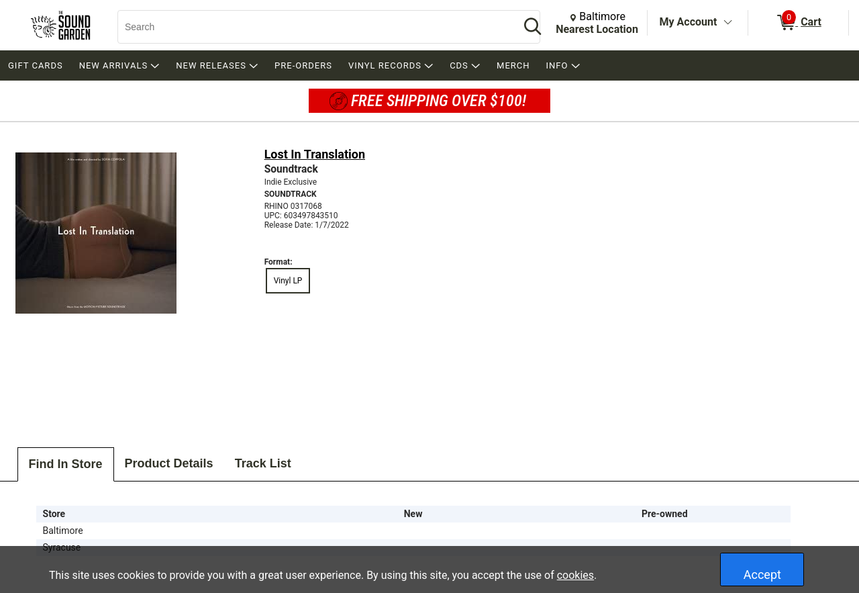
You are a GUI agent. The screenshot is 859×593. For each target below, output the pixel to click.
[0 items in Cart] (798, 23)
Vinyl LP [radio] (288, 280)
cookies (575, 575)
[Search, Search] (312, 27)
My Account (688, 21)
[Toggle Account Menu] (727, 23)
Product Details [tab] (169, 463)
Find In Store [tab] (66, 464)
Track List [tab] (263, 463)
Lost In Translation (314, 154)
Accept (762, 574)
